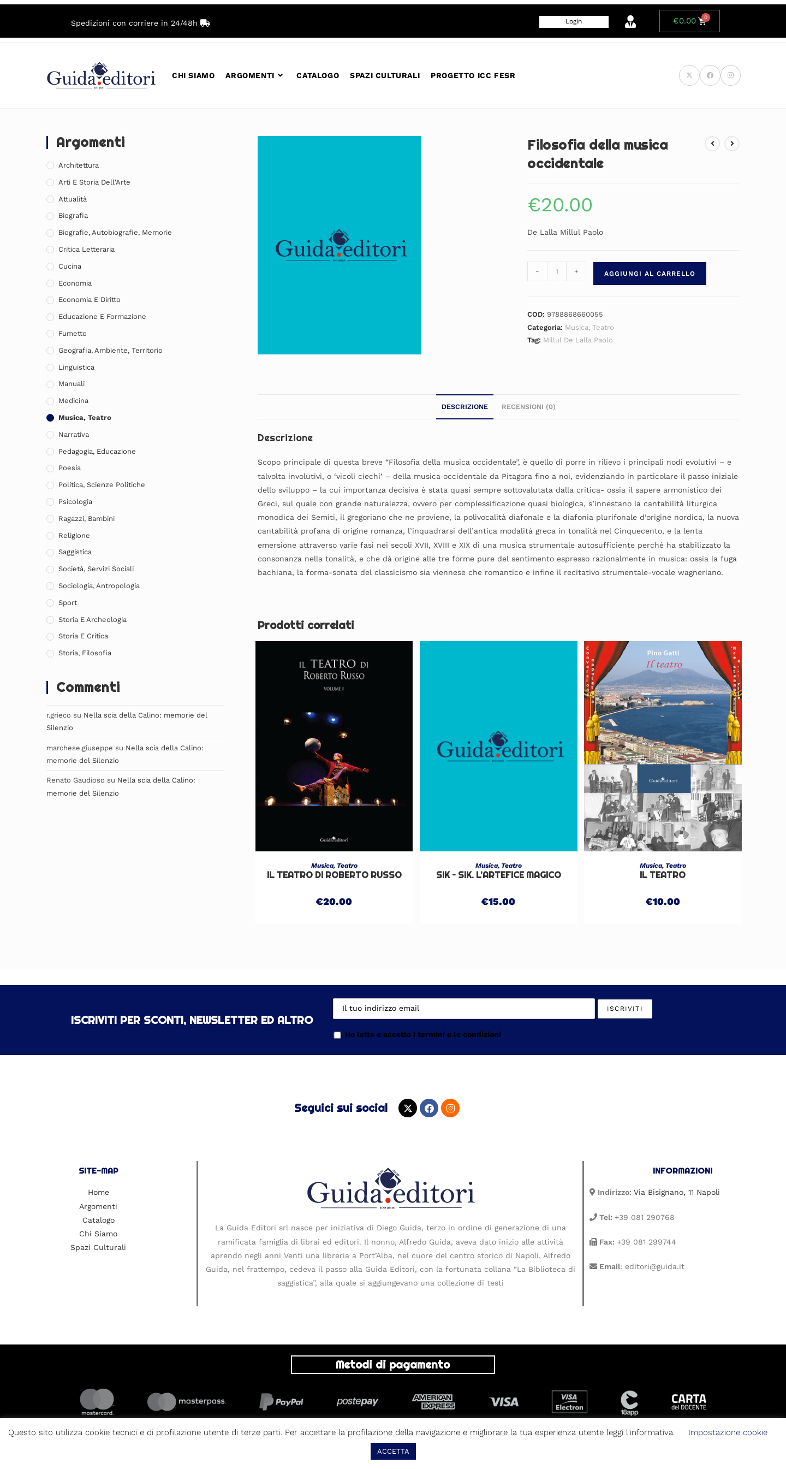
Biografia (73, 215)
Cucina (69, 266)
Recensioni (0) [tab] (529, 406)
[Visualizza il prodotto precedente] (712, 143)
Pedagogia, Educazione (97, 451)
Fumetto (72, 333)
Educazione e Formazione (102, 316)
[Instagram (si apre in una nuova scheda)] (730, 75)
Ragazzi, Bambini (86, 518)
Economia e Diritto (89, 299)
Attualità (72, 199)
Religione (74, 535)
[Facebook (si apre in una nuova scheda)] (710, 75)
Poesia (69, 468)
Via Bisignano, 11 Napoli (677, 1192)
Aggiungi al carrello (649, 273)
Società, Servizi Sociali (96, 569)
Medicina (73, 400)
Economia (75, 283)
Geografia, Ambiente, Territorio (110, 350)
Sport (67, 603)
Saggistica (75, 552)
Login (573, 21)
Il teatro (663, 875)
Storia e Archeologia (92, 619)
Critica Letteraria (86, 249)
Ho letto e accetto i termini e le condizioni (417, 1034)
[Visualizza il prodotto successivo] (732, 143)
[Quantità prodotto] (557, 271)
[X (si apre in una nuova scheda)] (689, 75)
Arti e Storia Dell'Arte (94, 182)
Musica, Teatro (589, 327)
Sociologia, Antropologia (99, 586)
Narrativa (73, 434)
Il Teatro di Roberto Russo (334, 875)
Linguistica (76, 367)
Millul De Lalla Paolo (578, 340)
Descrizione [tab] (465, 406)
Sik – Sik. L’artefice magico (498, 875)
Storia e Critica (83, 636)
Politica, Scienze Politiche (101, 485)
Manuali (71, 384)
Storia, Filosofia (84, 653)
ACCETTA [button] (393, 1451)
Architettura (78, 165)
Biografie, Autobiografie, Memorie (115, 232)
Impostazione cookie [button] (727, 1432)
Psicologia (75, 501)
